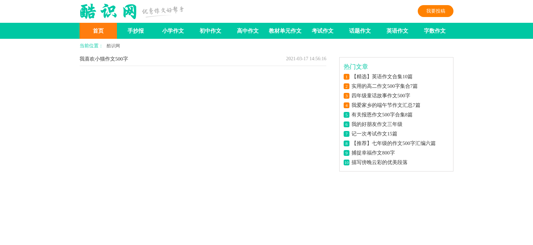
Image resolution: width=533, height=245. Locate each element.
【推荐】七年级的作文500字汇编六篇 (393, 143)
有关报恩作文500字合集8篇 (382, 114)
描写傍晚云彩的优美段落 (379, 162)
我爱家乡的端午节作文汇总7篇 (385, 105)
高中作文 (248, 31)
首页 (98, 31)
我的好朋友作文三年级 (376, 124)
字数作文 (435, 31)
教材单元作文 (285, 31)
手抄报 (135, 31)
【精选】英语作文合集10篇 (382, 76)
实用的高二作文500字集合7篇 (384, 86)
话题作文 (360, 31)
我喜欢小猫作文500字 (104, 59)
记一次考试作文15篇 (374, 133)
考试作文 (322, 31)
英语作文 (397, 31)
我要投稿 (435, 11)
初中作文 (210, 31)
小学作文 (173, 31)
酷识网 (113, 45)
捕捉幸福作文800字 (373, 153)
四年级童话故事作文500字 (380, 95)
